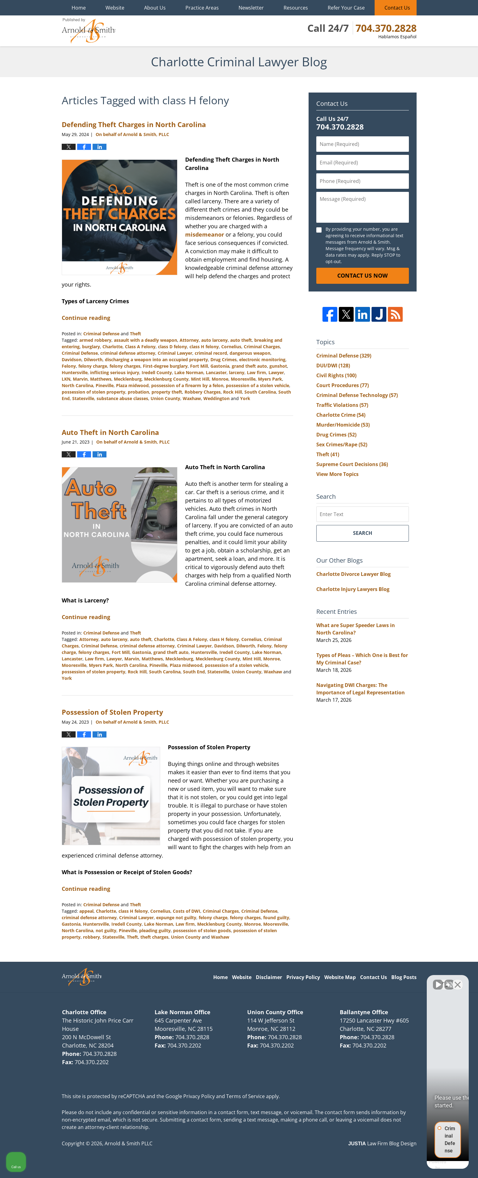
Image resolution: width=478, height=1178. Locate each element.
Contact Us (397, 7)
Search (362, 533)
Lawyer (276, 372)
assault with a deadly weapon (145, 340)
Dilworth (93, 359)
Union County (165, 398)
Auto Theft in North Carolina (110, 432)
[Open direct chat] (445, 981)
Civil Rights (336, 375)
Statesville (83, 398)
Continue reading (86, 317)
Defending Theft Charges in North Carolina (134, 124)
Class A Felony (140, 346)
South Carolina (260, 392)
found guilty (276, 917)
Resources (296, 7)
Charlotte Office (84, 1012)
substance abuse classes (122, 398)
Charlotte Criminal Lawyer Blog (88, 30)
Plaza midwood (132, 385)
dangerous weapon (250, 353)
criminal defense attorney (127, 353)
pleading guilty (155, 930)
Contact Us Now (362, 275)
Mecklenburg (128, 379)
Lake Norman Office (182, 1012)
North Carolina (77, 385)
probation (138, 392)
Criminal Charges (262, 346)
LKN (66, 379)
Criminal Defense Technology (357, 395)
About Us (155, 7)
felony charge (92, 366)
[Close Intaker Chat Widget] (458, 981)
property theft (167, 392)
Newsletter (251, 7)
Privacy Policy (303, 977)
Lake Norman (188, 372)
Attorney (189, 340)
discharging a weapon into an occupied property (156, 359)
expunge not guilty (176, 917)
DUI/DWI (333, 365)
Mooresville (243, 379)
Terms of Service (245, 1096)
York (245, 398)
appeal (86, 911)
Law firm (256, 372)
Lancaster (216, 372)
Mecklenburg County (166, 379)
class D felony (172, 346)
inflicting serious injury (114, 372)
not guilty (106, 930)
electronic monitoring (262, 359)
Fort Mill (199, 366)
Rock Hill (232, 392)
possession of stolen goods (202, 930)
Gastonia (219, 366)
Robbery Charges (203, 392)
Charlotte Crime (340, 414)
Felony (69, 366)
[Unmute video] (369, 981)
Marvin (80, 379)
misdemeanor (204, 234)
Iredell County (157, 372)
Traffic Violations (342, 405)
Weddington (216, 398)
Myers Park (270, 379)
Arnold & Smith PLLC (128, 1143)
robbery (91, 937)
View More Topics (337, 474)
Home (79, 7)
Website (115, 7)
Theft (135, 334)
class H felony (204, 346)
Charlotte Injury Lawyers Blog (352, 589)
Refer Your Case (346, 7)
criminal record (211, 353)
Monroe (220, 379)
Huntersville (75, 372)
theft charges (154, 937)
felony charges (125, 366)
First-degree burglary (165, 366)
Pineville (105, 385)
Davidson (71, 359)
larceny (236, 372)
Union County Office (275, 1012)
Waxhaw (192, 398)
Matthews (100, 379)
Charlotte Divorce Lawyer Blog (353, 574)
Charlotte (112, 346)
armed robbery (95, 340)
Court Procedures (342, 385)
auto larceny (214, 340)
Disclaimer (269, 977)
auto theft (241, 340)
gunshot (278, 366)
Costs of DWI (186, 911)
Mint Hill (200, 379)
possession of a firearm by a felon (187, 385)
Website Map (340, 977)
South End (194, 672)
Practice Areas (202, 7)
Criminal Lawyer (175, 353)
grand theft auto (249, 366)
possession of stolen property (93, 392)
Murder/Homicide (343, 424)
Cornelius (231, 346)
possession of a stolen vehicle (257, 385)
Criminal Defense (101, 334)
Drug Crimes (223, 359)
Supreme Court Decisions (352, 464)
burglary (91, 346)
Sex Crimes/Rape (341, 444)
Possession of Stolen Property (112, 712)
